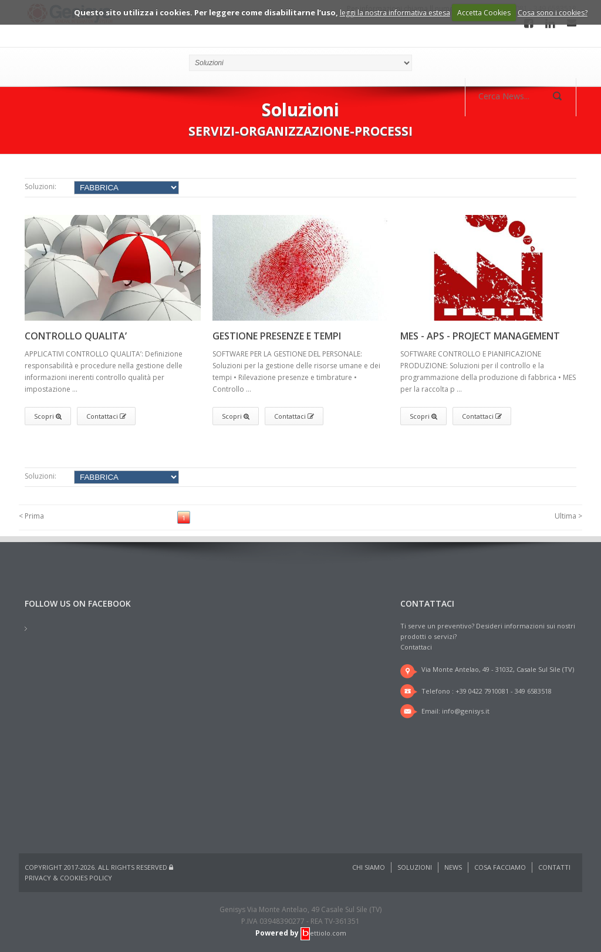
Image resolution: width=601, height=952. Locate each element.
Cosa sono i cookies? (553, 13)
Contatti (554, 867)
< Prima (31, 516)
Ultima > (568, 516)
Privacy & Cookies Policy (68, 877)
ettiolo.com (323, 933)
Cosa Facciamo (500, 867)
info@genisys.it (465, 711)
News (453, 867)
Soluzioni (414, 867)
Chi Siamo (368, 867)
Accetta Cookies (484, 13)
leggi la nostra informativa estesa (395, 13)
